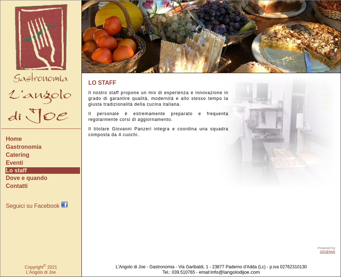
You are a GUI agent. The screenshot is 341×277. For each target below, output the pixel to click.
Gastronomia (24, 147)
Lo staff (16, 170)
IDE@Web (327, 251)
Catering (17, 155)
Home (14, 139)
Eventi (14, 163)
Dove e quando (26, 178)
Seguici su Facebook (37, 206)
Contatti (17, 186)
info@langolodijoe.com (235, 272)
